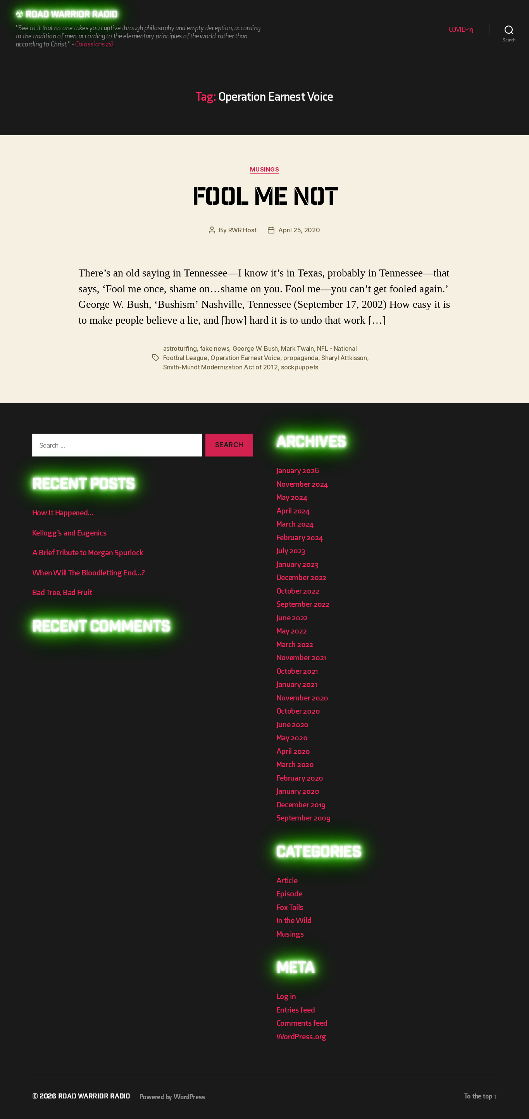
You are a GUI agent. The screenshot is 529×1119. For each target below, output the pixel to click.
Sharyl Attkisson (344, 358)
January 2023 (297, 564)
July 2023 (291, 551)
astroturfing (180, 348)
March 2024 (295, 524)
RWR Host (242, 230)
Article (287, 881)
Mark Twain (297, 348)
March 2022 (294, 644)
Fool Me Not (264, 199)
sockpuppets (299, 367)
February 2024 (299, 537)
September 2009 (303, 818)
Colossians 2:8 (94, 44)
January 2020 (297, 791)
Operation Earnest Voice (245, 358)
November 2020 (302, 698)
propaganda (300, 358)
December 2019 (301, 805)
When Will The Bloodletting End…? (88, 573)
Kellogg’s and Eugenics (69, 533)
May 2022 (291, 631)
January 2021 (296, 684)
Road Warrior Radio (71, 15)
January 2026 (297, 470)
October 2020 (298, 711)
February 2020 (300, 778)
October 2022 (297, 591)
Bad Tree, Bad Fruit (62, 592)
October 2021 (297, 671)
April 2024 (293, 511)
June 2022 (292, 618)
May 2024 (291, 497)
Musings (264, 169)
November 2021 (301, 657)
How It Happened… (63, 513)
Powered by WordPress (172, 1097)
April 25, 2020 (299, 230)
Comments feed (302, 1023)
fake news (214, 348)
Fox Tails (290, 907)
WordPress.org (301, 1037)
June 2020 (292, 724)
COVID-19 (461, 30)
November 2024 (302, 484)
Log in (286, 996)
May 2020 (292, 738)
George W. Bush (255, 348)
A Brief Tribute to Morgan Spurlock (87, 553)
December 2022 (301, 577)
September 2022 (302, 604)
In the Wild (294, 920)
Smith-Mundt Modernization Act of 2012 (220, 367)
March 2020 (295, 764)
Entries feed (295, 1010)
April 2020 (293, 751)
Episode (289, 894)
